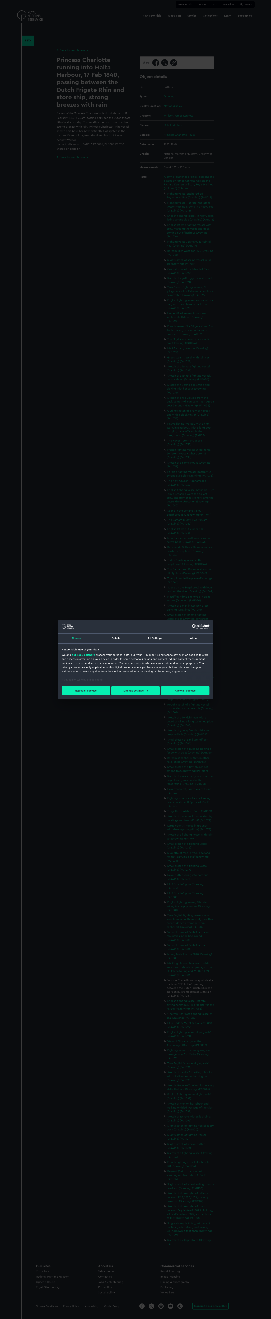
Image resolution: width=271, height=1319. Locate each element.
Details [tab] (116, 638)
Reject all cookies (86, 690)
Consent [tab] (77, 638)
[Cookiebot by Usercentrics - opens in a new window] (194, 626)
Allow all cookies (185, 690)
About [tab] (194, 638)
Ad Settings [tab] (155, 638)
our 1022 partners (83, 654)
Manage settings (135, 690)
